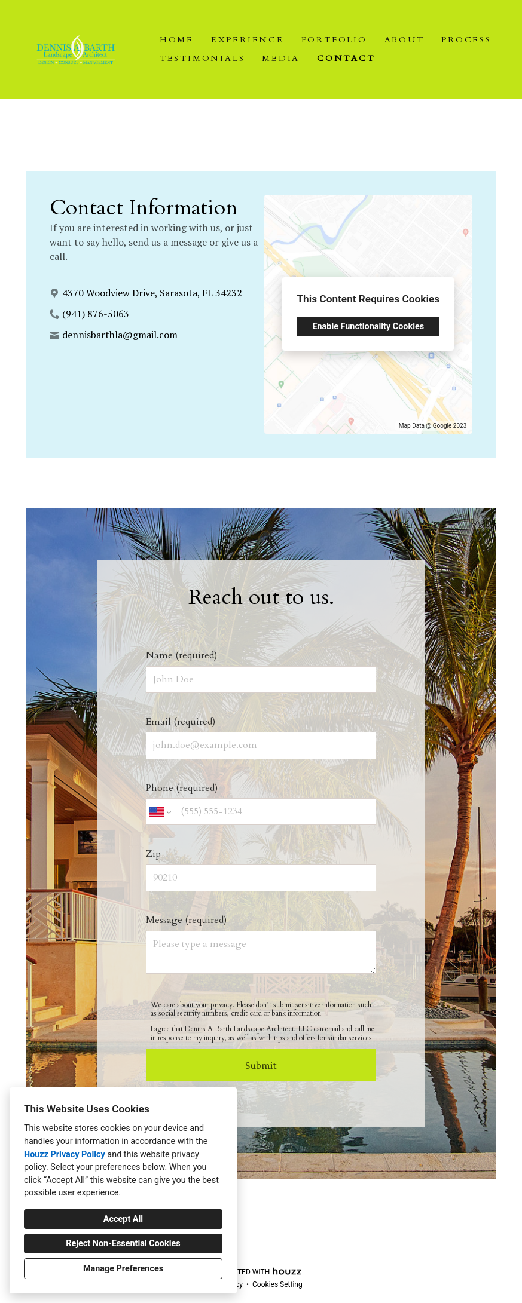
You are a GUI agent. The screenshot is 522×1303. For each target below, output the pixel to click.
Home (177, 39)
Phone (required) (261, 803)
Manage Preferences (123, 1269)
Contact (346, 58)
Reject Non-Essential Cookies (123, 1243)
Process (466, 39)
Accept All (123, 1219)
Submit (261, 1065)
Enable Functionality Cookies (368, 326)
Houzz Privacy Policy (64, 1154)
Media (281, 58)
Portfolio (334, 39)
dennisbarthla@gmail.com (120, 334)
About (404, 39)
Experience (247, 39)
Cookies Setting (277, 1284)
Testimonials (202, 58)
